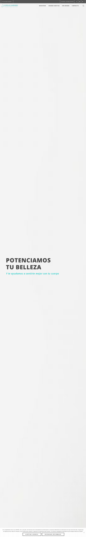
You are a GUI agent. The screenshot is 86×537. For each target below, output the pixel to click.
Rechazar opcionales (53, 534)
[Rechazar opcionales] (84, 532)
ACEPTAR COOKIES (32, 534)
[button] (76, 1)
